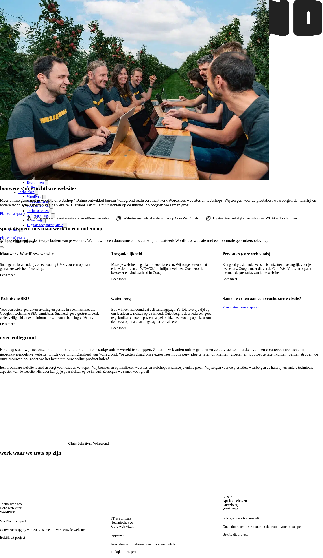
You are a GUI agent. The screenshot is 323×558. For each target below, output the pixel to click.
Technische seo (38, 211)
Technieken (26, 192)
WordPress (34, 197)
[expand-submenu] (46, 182)
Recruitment (36, 182)
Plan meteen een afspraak (241, 307)
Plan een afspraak (12, 238)
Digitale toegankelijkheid (45, 225)
